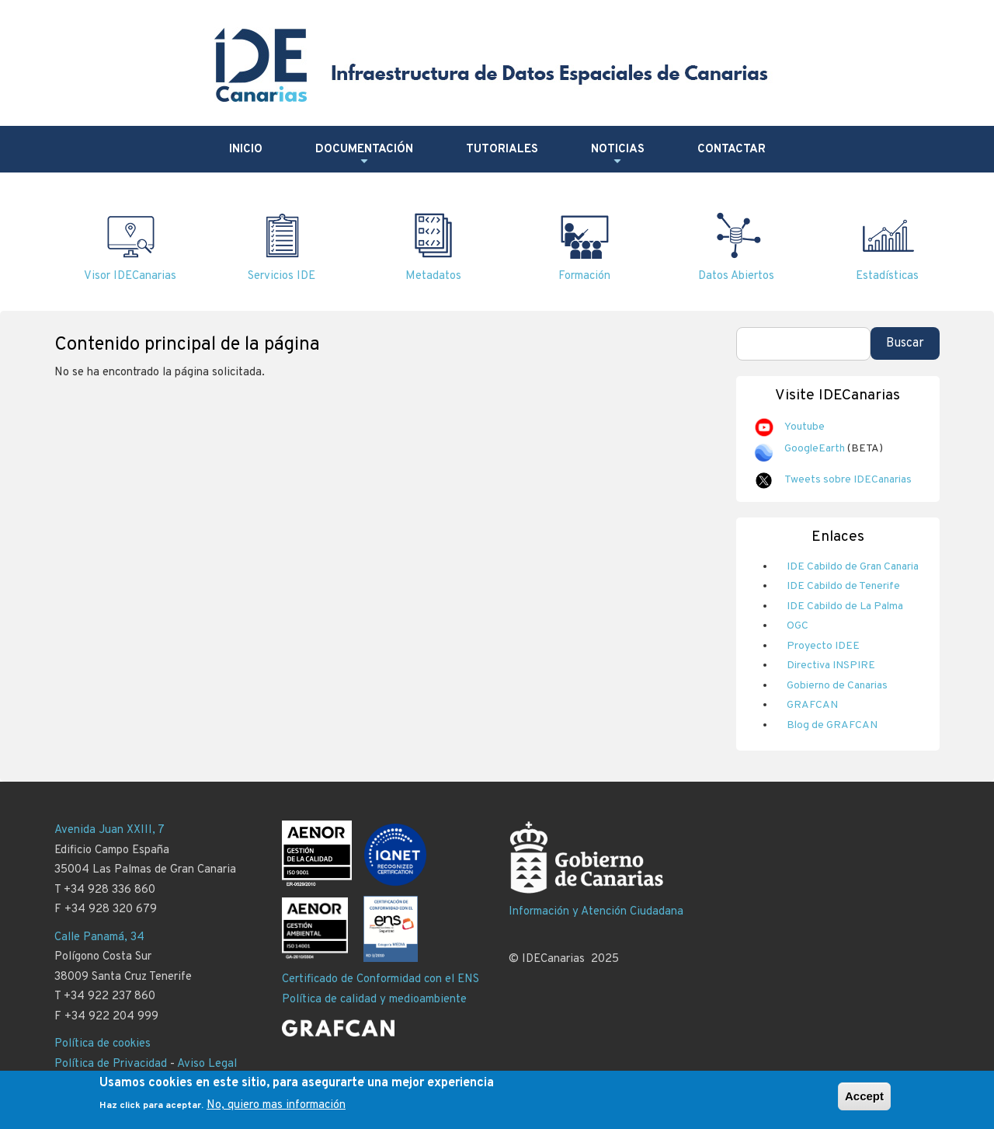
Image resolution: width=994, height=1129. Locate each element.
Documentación (364, 155)
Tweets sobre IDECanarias (848, 479)
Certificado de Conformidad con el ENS (380, 979)
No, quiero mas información (276, 1105)
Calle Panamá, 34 (99, 937)
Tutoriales (502, 149)
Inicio (245, 149)
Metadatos (433, 276)
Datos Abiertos (736, 276)
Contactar (731, 149)
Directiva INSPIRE (831, 665)
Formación (584, 276)
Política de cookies (102, 1044)
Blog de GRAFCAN (832, 725)
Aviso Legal (207, 1064)
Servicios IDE (281, 276)
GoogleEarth (814, 448)
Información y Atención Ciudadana (596, 911)
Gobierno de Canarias (837, 685)
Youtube (804, 427)
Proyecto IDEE (823, 646)
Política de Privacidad (110, 1064)
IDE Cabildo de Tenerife (843, 586)
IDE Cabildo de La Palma (845, 606)
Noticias (618, 155)
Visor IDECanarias (130, 276)
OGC (797, 625)
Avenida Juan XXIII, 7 (109, 830)
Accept (864, 1096)
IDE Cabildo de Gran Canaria (853, 566)
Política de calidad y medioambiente (374, 999)
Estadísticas (887, 276)
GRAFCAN (812, 705)
